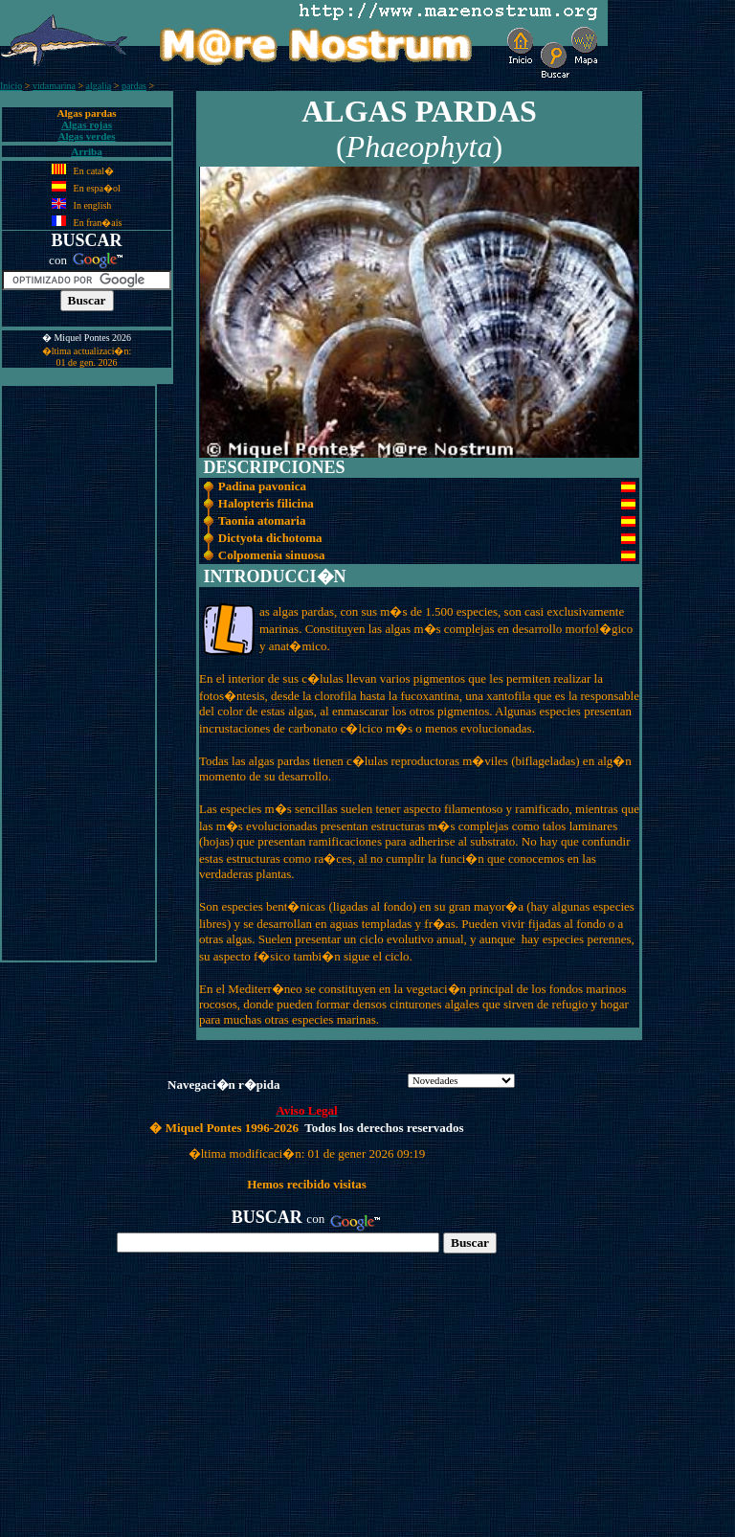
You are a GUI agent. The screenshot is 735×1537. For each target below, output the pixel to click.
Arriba (86, 151)
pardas (134, 85)
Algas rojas (86, 124)
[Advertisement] (78, 673)
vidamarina (54, 85)
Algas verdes (86, 136)
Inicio (11, 85)
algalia (99, 85)
